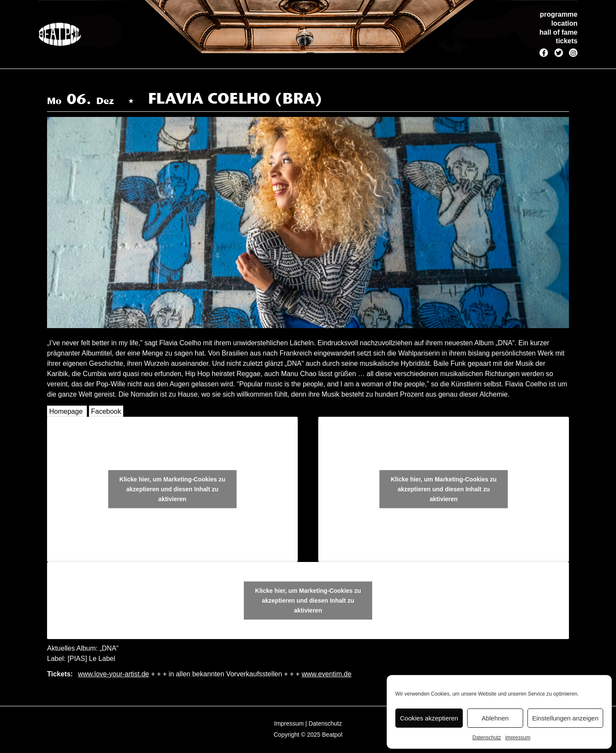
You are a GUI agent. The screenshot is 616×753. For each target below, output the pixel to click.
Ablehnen (495, 718)
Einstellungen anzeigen (565, 718)
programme (559, 14)
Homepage (66, 411)
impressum (517, 738)
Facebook (106, 411)
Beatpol (332, 734)
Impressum (289, 723)
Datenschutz (486, 738)
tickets (567, 41)
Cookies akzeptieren (429, 718)
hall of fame (558, 32)
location (564, 23)
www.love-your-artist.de (113, 674)
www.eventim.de (327, 674)
